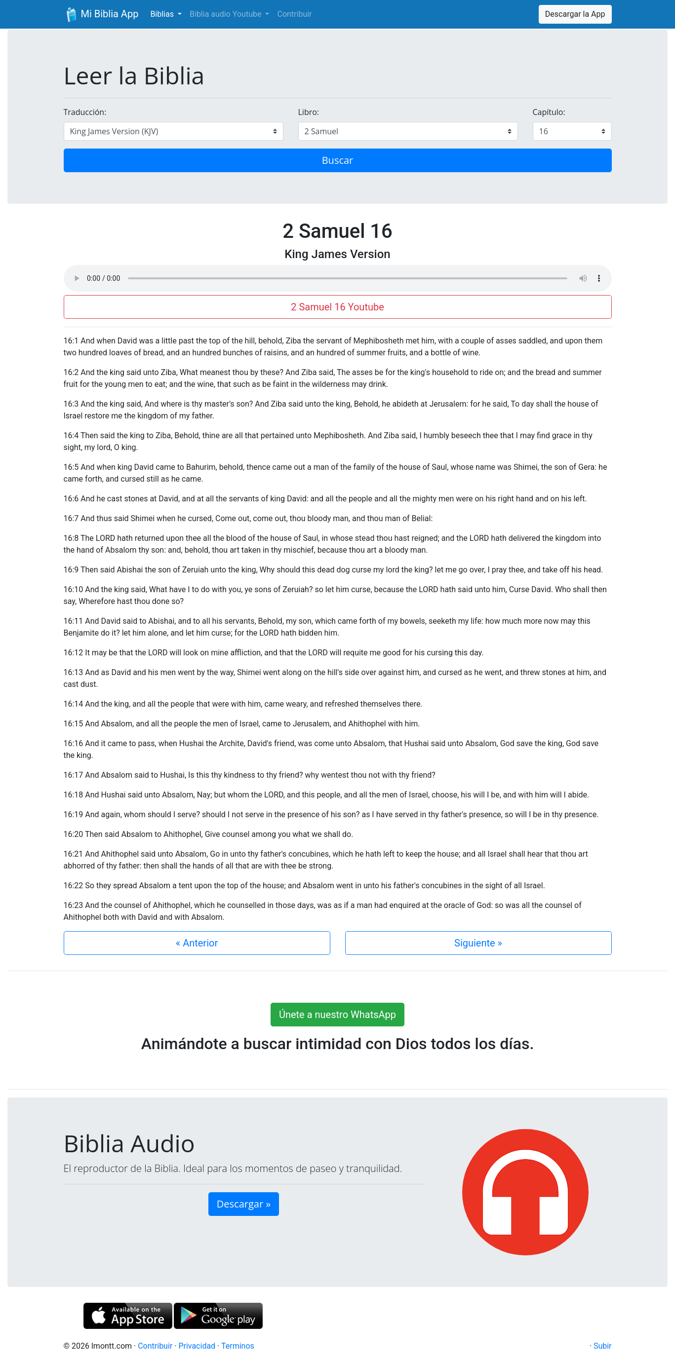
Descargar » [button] (244, 1203)
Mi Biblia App (101, 14)
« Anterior (197, 943)
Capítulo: (549, 112)
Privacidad (196, 1346)
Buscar (338, 160)
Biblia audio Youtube (226, 14)
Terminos (237, 1346)
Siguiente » (478, 943)
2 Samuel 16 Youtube (337, 307)
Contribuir (294, 14)
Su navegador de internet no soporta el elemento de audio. (338, 278)
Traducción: (85, 112)
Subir (603, 1346)
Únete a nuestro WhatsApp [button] (337, 1014)
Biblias (163, 14)
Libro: (308, 112)
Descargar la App (575, 14)
